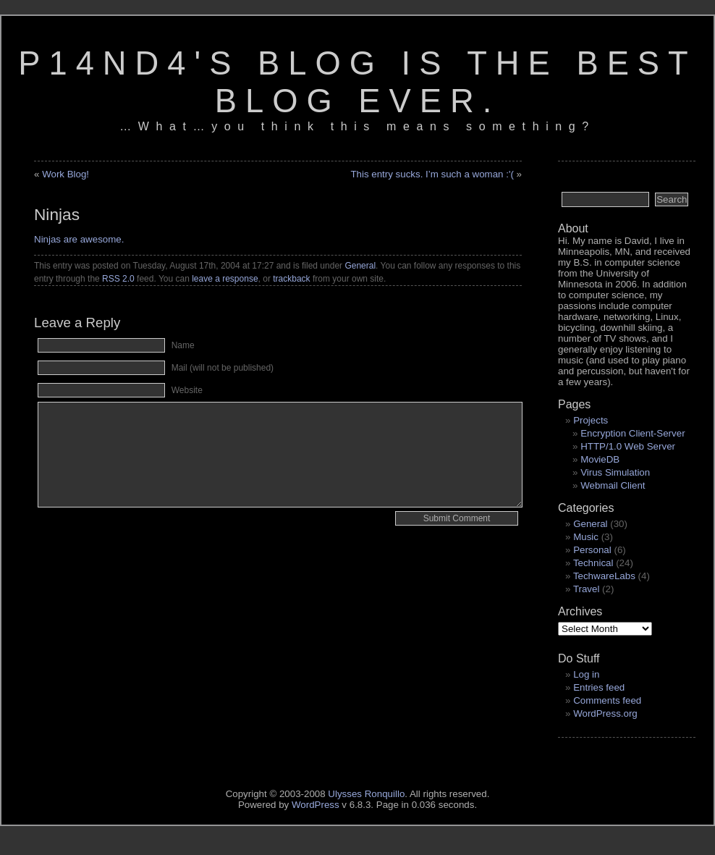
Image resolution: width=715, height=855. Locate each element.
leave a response (225, 279)
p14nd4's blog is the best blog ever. (357, 82)
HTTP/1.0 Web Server (627, 446)
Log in (586, 674)
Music (585, 536)
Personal (592, 549)
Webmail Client (612, 485)
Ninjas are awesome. (79, 239)
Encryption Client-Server (632, 433)
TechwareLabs (604, 575)
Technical (593, 562)
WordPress (315, 804)
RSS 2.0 (118, 279)
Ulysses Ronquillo (366, 793)
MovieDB (599, 459)
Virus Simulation (615, 472)
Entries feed (599, 687)
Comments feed (607, 700)
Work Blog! (65, 174)
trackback (291, 279)
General (360, 266)
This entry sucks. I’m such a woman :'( (432, 174)
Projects (590, 420)
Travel (586, 589)
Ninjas (57, 214)
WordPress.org (605, 713)
